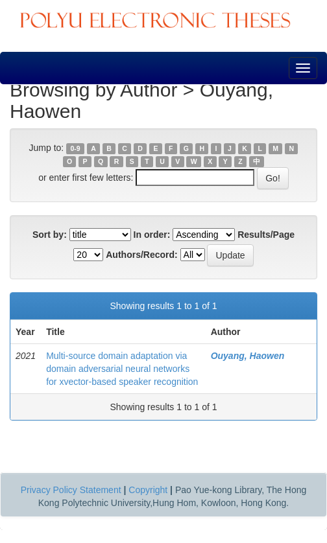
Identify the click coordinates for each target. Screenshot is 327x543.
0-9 (75, 148)
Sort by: (49, 234)
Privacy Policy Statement (71, 490)
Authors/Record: (141, 254)
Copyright (147, 490)
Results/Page (266, 234)
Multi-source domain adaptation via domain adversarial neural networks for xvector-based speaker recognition (122, 369)
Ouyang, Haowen (248, 356)
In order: (152, 234)
